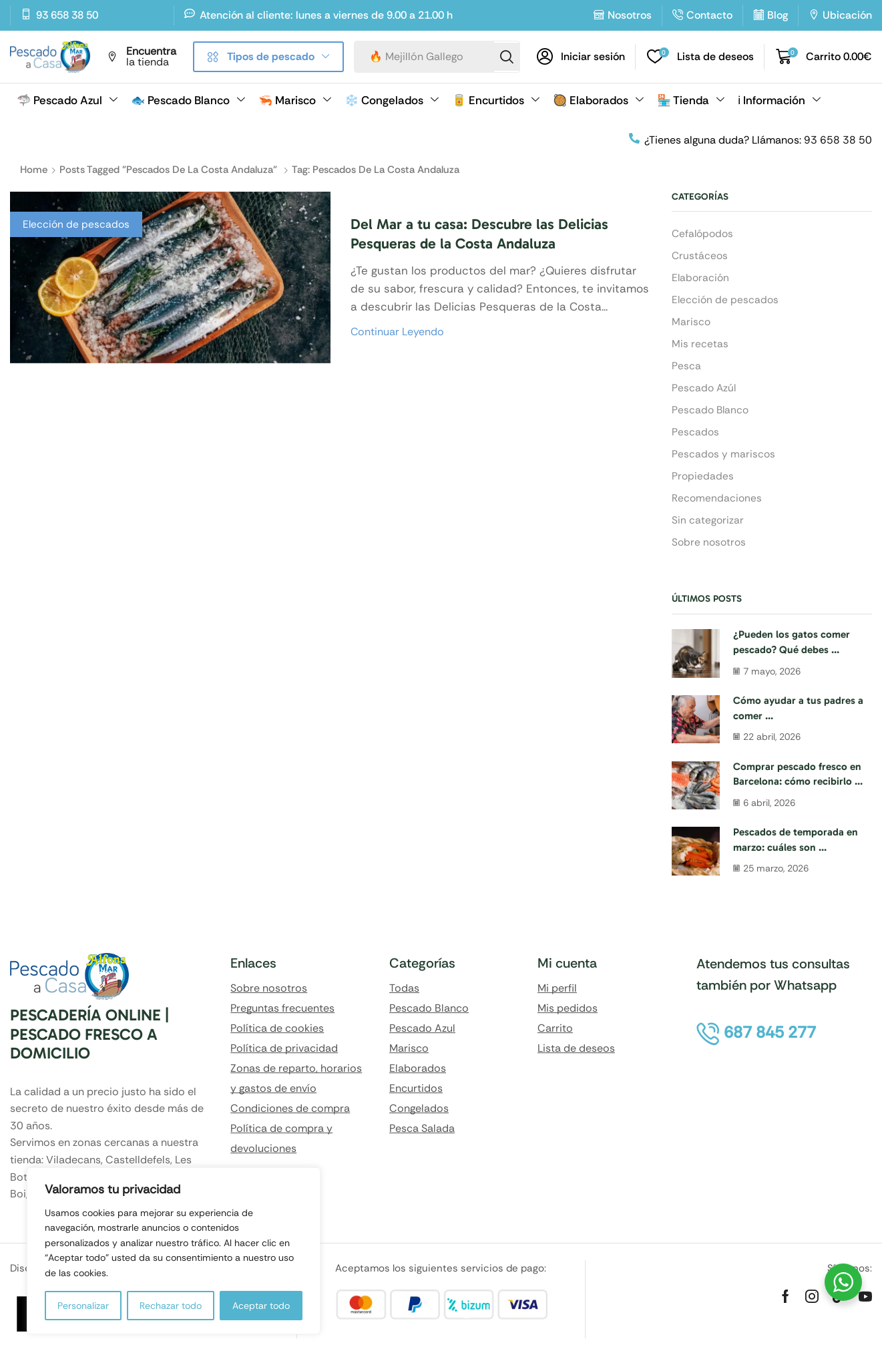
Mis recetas (700, 346)
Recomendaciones (717, 504)
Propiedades (703, 481)
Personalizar (83, 1306)
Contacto (709, 15)
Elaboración (701, 278)
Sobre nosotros (710, 549)
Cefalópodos (704, 233)
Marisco (691, 324)
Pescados (696, 436)
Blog (777, 15)
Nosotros (630, 15)
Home (33, 169)
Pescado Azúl (705, 391)
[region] (173, 1250)
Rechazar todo (171, 1306)
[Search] (506, 56)
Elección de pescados (77, 224)
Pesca (686, 369)
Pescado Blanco (711, 414)
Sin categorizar (708, 527)
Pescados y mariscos (724, 459)
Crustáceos (700, 256)
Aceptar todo (261, 1306)
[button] (581, 56)
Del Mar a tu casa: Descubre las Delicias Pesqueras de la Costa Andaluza (490, 233)
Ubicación (847, 15)
